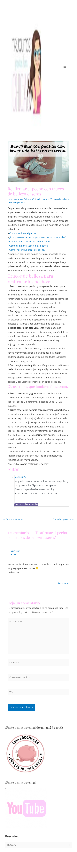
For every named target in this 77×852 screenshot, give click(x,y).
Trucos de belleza (59, 199)
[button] (65, 67)
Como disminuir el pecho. (22, 233)
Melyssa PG (20, 476)
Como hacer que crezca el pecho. (27, 249)
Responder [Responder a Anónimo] (63, 583)
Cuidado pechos (40, 199)
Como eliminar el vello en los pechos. (28, 245)
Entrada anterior (13, 519)
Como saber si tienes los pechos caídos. (30, 241)
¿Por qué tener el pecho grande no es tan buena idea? (37, 237)
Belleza (27, 199)
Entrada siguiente (63, 519)
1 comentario (15, 199)
